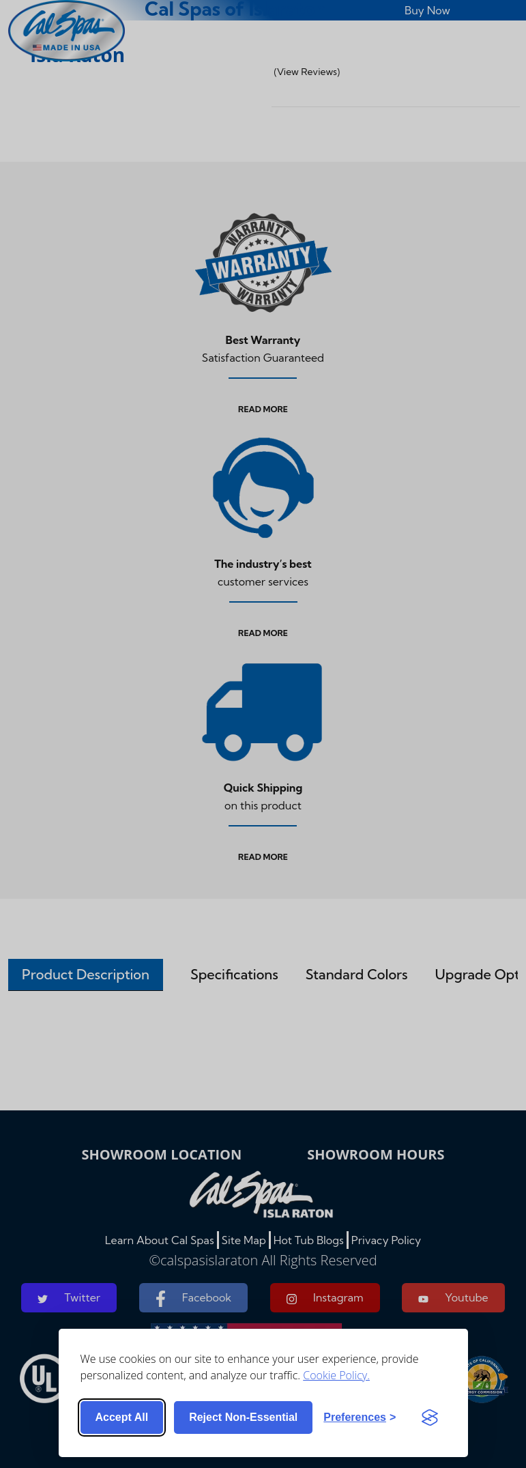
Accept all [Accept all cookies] (122, 1417)
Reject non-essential (243, 1417)
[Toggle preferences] (359, 1417)
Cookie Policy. (336, 1375)
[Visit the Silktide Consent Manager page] (429, 1417)
